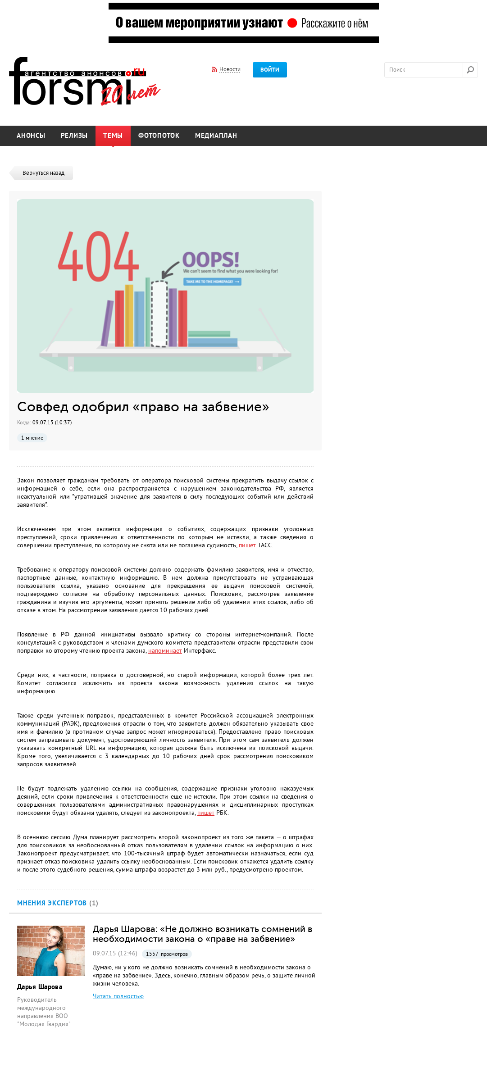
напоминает (165, 650)
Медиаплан (216, 136)
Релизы (74, 136)
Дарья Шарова (39, 987)
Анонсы (31, 136)
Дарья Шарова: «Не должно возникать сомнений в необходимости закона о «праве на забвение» (202, 933)
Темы (113, 136)
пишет (247, 545)
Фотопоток (159, 136)
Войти (269, 69)
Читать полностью (118, 996)
